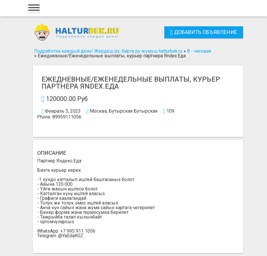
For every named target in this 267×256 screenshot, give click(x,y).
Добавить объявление (203, 32)
